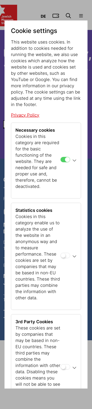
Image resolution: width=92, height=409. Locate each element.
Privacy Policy (25, 115)
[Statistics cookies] (65, 255)
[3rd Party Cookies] (65, 367)
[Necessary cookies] (65, 159)
